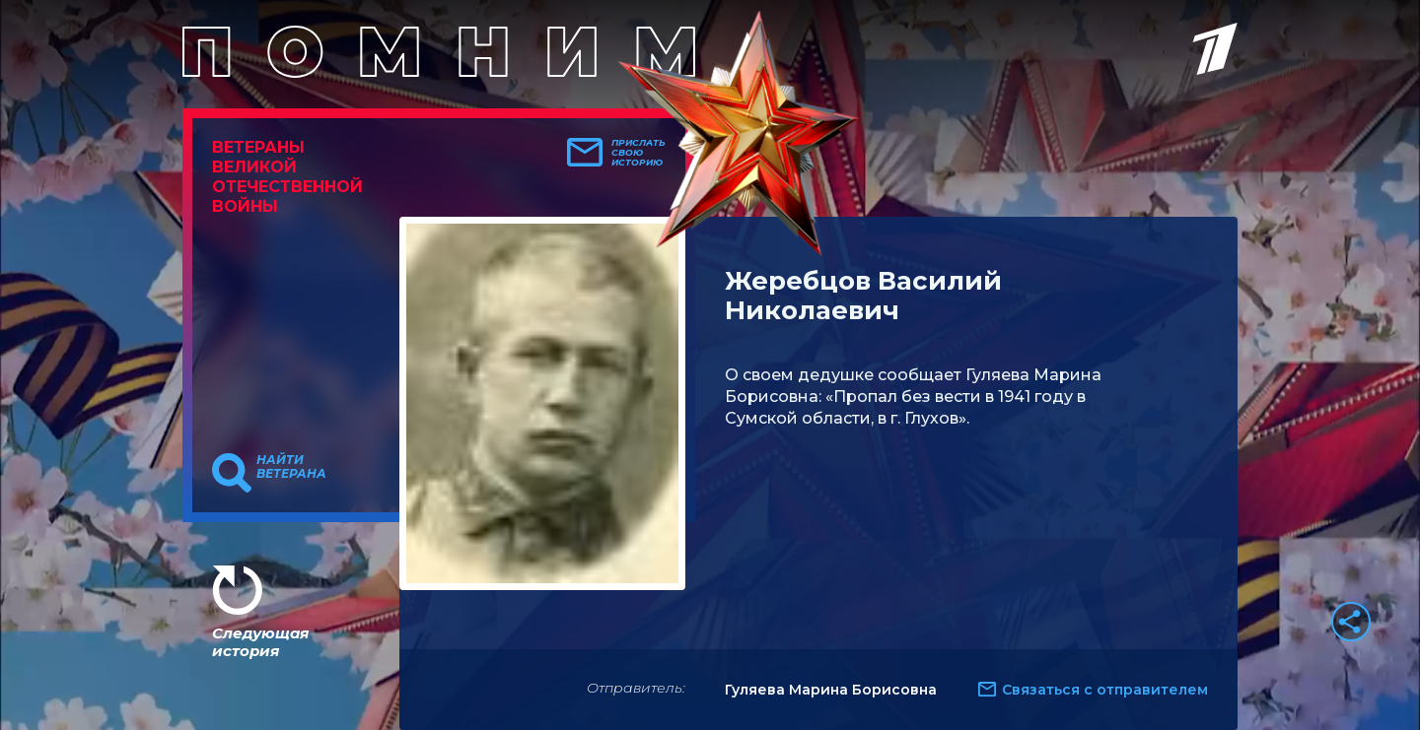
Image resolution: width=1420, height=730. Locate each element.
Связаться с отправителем (1105, 689)
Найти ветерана (291, 467)
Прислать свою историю (638, 152)
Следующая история (260, 642)
